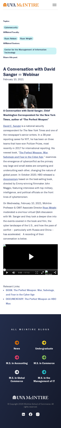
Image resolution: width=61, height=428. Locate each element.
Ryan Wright (49, 207)
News (17, 345)
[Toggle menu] (54, 5)
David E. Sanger (12, 126)
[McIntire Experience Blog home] (21, 5)
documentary (10, 179)
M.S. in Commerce (44, 360)
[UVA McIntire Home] (30, 398)
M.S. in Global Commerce (17, 376)
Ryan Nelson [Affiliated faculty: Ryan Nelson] (10, 38)
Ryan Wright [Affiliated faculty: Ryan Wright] (26, 38)
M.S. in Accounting (17, 360)
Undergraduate (44, 345)
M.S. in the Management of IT (44, 376)
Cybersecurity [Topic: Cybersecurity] (11, 27)
